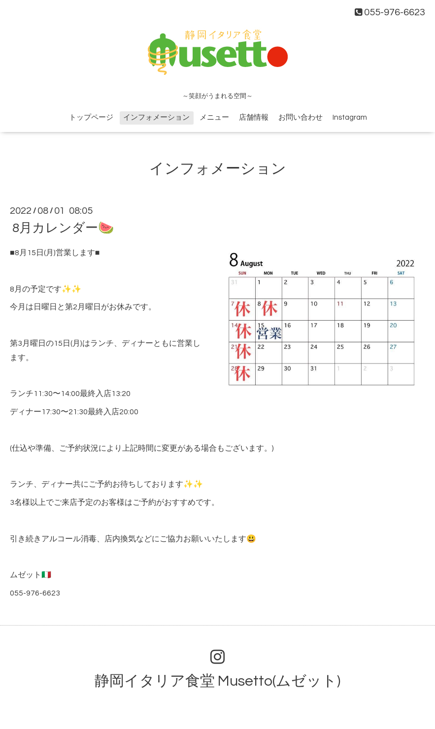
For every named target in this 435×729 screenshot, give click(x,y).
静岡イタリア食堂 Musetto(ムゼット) (217, 681)
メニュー (214, 117)
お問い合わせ (300, 117)
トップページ (91, 117)
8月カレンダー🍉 (63, 228)
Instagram (350, 117)
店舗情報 (253, 117)
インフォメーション (156, 117)
